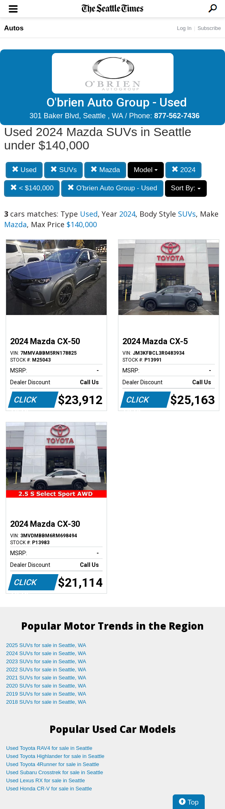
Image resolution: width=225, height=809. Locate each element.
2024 (183, 170)
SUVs (63, 170)
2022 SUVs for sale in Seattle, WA (46, 669)
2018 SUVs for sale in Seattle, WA (46, 702)
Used (24, 170)
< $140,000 (32, 188)
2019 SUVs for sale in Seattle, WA (46, 694)
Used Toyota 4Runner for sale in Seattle (52, 764)
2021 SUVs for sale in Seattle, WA (46, 678)
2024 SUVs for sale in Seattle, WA (46, 653)
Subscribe (209, 28)
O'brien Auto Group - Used (112, 188)
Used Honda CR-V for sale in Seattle (49, 789)
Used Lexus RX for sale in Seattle (45, 780)
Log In (184, 28)
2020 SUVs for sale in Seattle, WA (46, 686)
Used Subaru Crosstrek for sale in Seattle (54, 772)
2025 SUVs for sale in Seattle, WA (46, 645)
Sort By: (186, 188)
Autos (14, 28)
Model (146, 170)
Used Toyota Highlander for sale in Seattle (55, 756)
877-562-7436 (176, 116)
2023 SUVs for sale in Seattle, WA (46, 661)
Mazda (105, 170)
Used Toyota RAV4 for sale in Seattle (49, 748)
